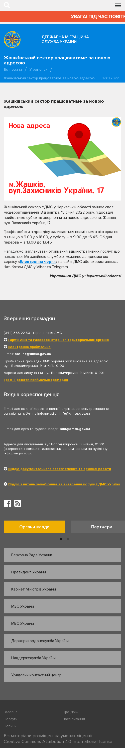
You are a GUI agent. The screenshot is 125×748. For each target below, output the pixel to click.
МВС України (22, 623)
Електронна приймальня (29, 347)
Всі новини (13, 69)
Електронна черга (38, 261)
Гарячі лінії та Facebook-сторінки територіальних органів (58, 340)
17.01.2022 (110, 78)
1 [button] (60, 539)
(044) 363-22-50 (17, 333)
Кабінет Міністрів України (33, 589)
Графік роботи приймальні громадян (36, 380)
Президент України (28, 572)
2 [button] (67, 539)
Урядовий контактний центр (36, 675)
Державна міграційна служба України (65, 39)
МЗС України (22, 606)
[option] (37, 528)
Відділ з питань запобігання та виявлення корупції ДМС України (64, 484)
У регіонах (38, 69)
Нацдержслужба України (33, 657)
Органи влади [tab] (34, 527)
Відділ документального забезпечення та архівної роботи (59, 469)
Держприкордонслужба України (40, 640)
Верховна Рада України (31, 555)
